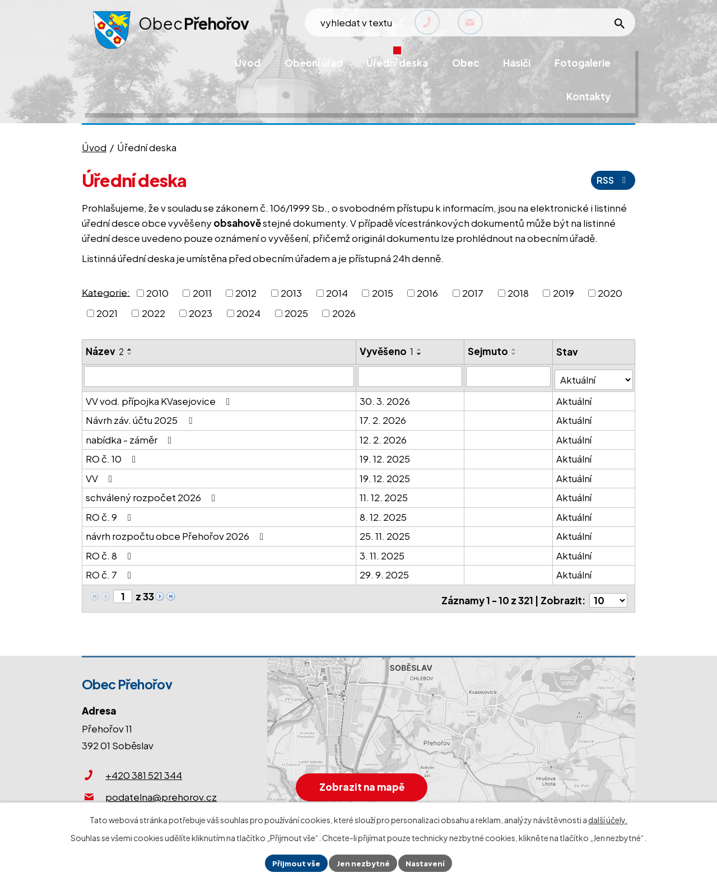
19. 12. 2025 (385, 456)
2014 (337, 293)
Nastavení (427, 862)
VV (101, 475)
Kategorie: (106, 292)
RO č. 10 (113, 456)
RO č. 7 (111, 572)
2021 (107, 313)
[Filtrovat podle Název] (219, 376)
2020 (610, 293)
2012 (246, 293)
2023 (200, 313)
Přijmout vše (294, 862)
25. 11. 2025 (385, 533)
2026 (344, 313)
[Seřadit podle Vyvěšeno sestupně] (420, 354)
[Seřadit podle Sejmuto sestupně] (515, 354)
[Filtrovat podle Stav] (594, 376)
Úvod (94, 147)
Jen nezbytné (363, 862)
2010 (157, 293)
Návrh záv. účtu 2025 (141, 417)
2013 (291, 293)
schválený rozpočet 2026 (153, 494)
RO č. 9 (111, 513)
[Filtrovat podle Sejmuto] (509, 376)
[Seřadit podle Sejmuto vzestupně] (515, 349)
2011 (202, 293)
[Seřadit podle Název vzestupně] (130, 349)
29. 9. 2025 (384, 572)
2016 (427, 293)
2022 (153, 313)
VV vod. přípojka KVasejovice (160, 397)
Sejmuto (488, 351)
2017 (472, 293)
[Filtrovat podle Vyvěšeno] (410, 376)
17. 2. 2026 (383, 417)
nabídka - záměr (131, 436)
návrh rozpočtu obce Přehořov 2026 (177, 533)
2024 (248, 313)
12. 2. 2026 (383, 436)
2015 (382, 293)
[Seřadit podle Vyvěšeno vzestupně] (420, 349)
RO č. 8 (111, 552)
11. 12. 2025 (384, 494)
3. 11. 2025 (382, 552)
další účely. (607, 819)
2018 (518, 293)
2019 (563, 293)
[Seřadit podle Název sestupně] (130, 354)
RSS (612, 180)
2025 (296, 313)
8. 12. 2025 (383, 513)
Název (105, 351)
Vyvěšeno (387, 351)
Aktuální (574, 397)
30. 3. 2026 (385, 397)
